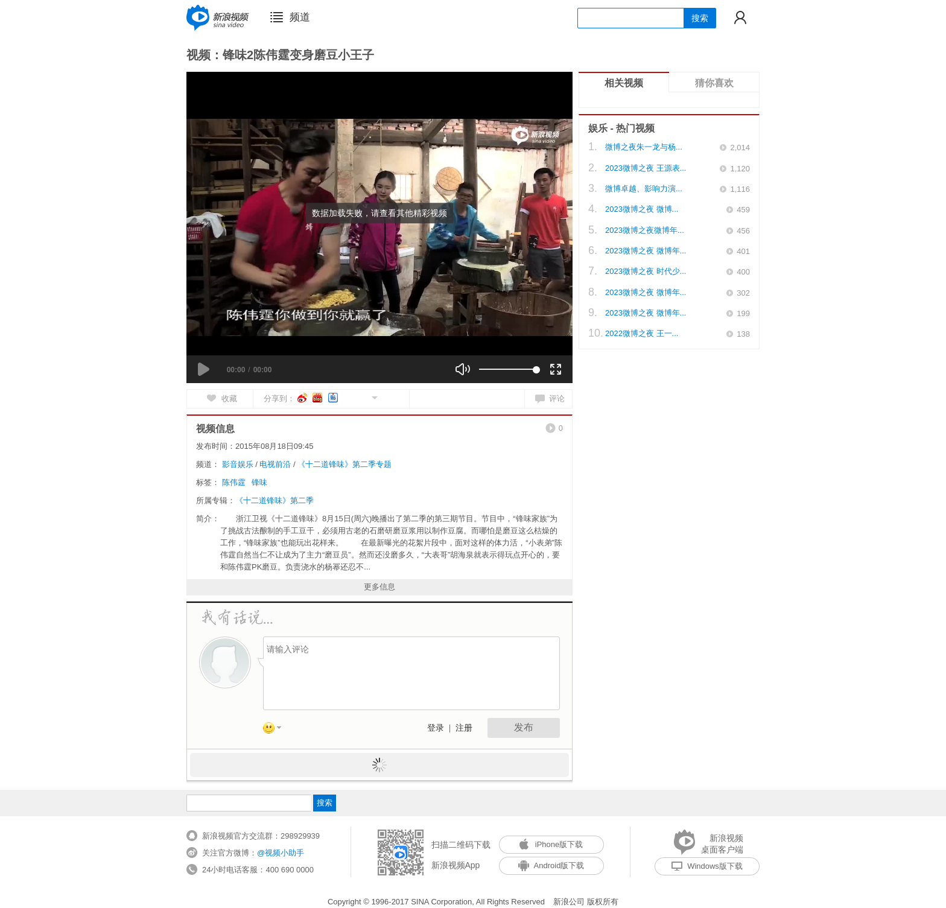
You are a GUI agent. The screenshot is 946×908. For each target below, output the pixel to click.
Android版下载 (551, 865)
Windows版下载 (707, 866)
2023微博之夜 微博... (641, 209)
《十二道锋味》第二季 (274, 500)
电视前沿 (275, 464)
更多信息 (379, 586)
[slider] (507, 369)
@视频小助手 (280, 852)
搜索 (699, 18)
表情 (276, 730)
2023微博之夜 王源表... (645, 168)
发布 (523, 727)
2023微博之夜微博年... (644, 230)
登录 (435, 727)
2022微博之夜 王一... (641, 333)
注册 (464, 727)
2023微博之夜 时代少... (645, 271)
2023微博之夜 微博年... (645, 250)
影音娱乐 (237, 464)
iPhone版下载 (551, 844)
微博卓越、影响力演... (643, 188)
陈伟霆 (234, 482)
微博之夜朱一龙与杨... (643, 146)
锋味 (259, 482)
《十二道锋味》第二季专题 (344, 464)
